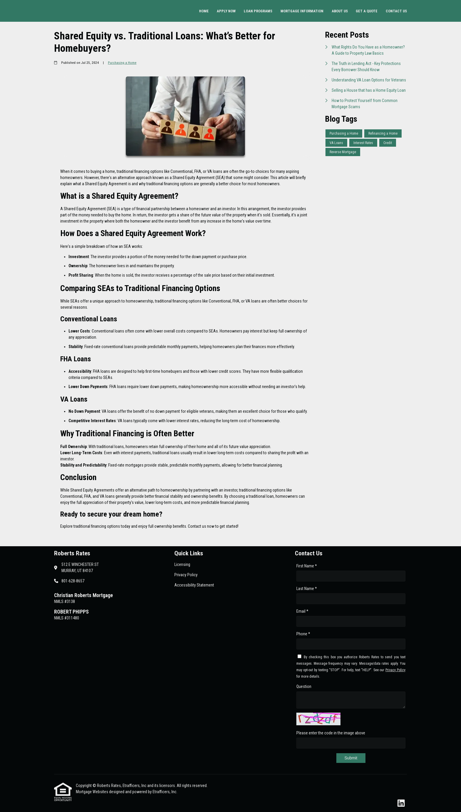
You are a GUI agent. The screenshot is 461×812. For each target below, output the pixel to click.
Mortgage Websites (92, 791)
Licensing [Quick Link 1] (182, 564)
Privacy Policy (395, 670)
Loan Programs (258, 11)
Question (303, 686)
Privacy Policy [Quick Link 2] (186, 574)
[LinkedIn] (401, 803)
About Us (340, 11)
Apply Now (226, 11)
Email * (302, 611)
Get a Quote (367, 11)
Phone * (303, 633)
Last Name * (306, 588)
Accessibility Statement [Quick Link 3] (194, 585)
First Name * (306, 566)
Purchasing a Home (122, 63)
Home (204, 11)
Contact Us (396, 11)
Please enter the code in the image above (330, 733)
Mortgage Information (301, 11)
